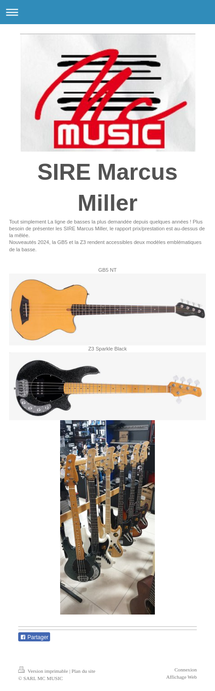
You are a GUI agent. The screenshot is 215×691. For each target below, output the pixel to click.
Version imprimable (43, 671)
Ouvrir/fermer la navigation (107, 12)
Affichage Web (181, 677)
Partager (34, 637)
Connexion (185, 669)
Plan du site (83, 671)
